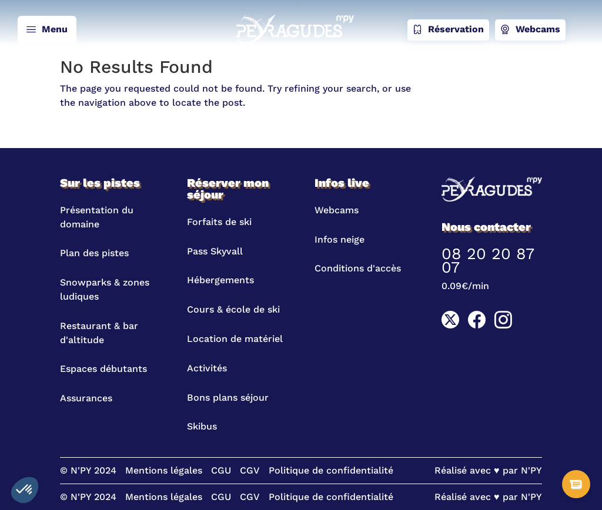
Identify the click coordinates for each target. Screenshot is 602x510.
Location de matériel (235, 338)
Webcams (530, 30)
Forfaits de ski (219, 221)
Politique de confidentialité (331, 470)
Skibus (202, 426)
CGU (221, 470)
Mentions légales (163, 470)
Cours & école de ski (233, 309)
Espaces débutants (103, 368)
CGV (250, 470)
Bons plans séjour (228, 397)
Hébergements (220, 280)
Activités (207, 368)
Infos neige (339, 239)
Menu (47, 30)
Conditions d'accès (358, 268)
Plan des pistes (94, 253)
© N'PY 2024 (88, 470)
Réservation (448, 30)
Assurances (86, 398)
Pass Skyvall (215, 251)
